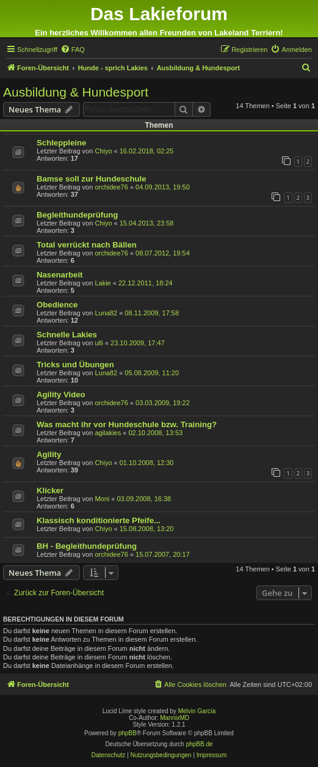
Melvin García (197, 711)
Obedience (57, 304)
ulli (99, 343)
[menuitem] (72, 49)
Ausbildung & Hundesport (75, 92)
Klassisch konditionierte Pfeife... (99, 520)
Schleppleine (61, 142)
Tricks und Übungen (75, 364)
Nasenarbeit (60, 274)
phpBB (127, 733)
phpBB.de (199, 744)
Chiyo (103, 151)
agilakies (108, 432)
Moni (102, 498)
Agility (49, 454)
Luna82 (106, 313)
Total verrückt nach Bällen (87, 244)
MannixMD (174, 717)
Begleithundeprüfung (77, 214)
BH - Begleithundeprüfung (87, 546)
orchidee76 (111, 187)
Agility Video (61, 394)
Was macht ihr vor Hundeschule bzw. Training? (127, 424)
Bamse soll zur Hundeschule (91, 178)
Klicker (50, 490)
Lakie (102, 283)
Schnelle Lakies (67, 334)
